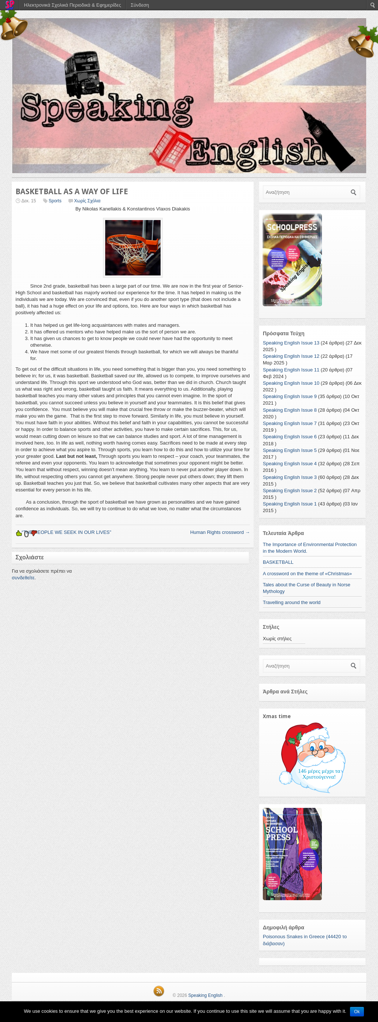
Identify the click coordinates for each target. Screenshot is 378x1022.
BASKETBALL (278, 562)
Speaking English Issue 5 (290, 450)
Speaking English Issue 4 (290, 463)
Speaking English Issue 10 (291, 383)
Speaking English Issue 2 (290, 490)
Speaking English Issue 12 (291, 356)
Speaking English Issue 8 (290, 410)
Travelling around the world (291, 602)
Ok (357, 1011)
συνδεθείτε (23, 577)
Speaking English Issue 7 (290, 423)
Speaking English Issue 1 (290, 504)
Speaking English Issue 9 (290, 396)
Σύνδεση (140, 5)
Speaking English (205, 995)
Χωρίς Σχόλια (87, 200)
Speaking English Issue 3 (290, 477)
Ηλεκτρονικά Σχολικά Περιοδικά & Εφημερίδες (72, 5)
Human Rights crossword (220, 532)
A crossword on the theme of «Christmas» (307, 573)
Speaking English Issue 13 (291, 343)
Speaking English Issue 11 (291, 370)
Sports (55, 200)
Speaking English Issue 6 (290, 436)
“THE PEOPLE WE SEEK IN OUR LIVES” (63, 532)
